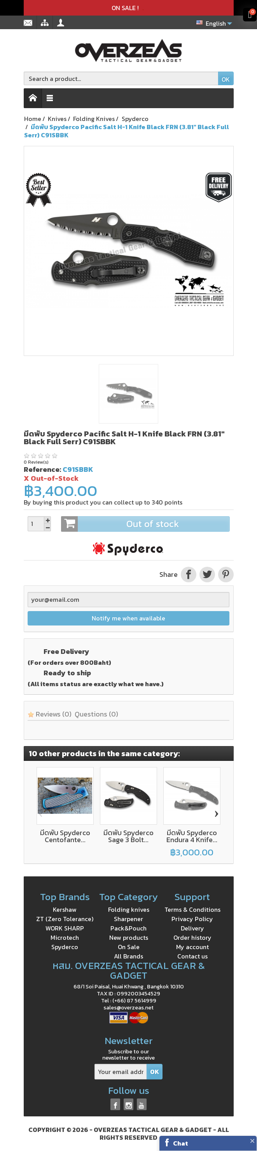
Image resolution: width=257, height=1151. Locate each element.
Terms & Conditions (192, 909)
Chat (180, 1143)
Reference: (42, 469)
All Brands (128, 956)
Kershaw (65, 909)
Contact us (192, 956)
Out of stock (145, 524)
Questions (96, 714)
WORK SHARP (64, 928)
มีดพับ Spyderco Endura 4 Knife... (191, 836)
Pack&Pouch (128, 928)
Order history (192, 937)
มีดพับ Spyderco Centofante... (65, 836)
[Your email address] (120, 1072)
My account (192, 946)
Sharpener (128, 918)
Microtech (65, 937)
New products (128, 937)
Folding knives (128, 909)
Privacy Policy (192, 918)
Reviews (50, 714)
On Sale (129, 946)
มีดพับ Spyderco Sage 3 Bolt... (128, 836)
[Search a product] (121, 78)
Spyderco (64, 946)
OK (226, 79)
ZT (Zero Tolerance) (64, 918)
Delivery (192, 928)
